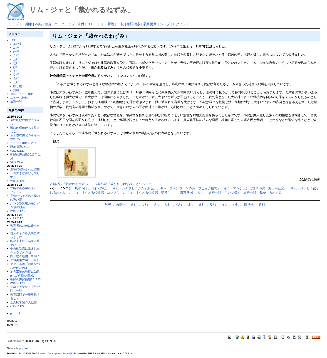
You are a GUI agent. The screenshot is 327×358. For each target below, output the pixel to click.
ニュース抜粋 (19, 97)
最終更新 (150, 24)
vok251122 (17, 306)
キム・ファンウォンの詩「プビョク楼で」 (190, 188)
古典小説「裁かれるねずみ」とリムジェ (122, 184)
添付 (80, 24)
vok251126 (17, 181)
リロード (94, 24)
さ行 (16, 55)
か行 (16, 51)
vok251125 (17, 211)
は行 (16, 67)
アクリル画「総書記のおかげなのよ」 (25, 265)
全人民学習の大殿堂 (23, 302)
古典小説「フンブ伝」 (224, 192)
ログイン (179, 24)
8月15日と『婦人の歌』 (92, 188)
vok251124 (17, 218)
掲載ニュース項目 (22, 94)
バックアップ (64, 24)
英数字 (17, 44)
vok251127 (17, 150)
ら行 (16, 78)
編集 (28, 24)
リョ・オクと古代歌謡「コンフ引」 (97, 192)
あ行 (16, 47)
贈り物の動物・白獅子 (25, 256)
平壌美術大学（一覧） (25, 260)
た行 (16, 59)
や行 (16, 74)
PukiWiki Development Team (55, 353)
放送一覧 (16, 101)
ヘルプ (165, 24)
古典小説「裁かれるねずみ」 (70, 184)
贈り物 (17, 86)
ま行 (16, 71)
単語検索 (133, 24)
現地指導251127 (21, 146)
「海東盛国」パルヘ (191, 192)
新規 (110, 24)
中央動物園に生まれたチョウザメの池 (25, 250)
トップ (13, 24)
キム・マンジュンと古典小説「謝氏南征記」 (255, 188)
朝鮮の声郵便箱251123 (25, 279)
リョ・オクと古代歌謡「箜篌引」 (150, 192)
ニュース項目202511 (24, 143)
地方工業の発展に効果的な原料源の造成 (25, 273)
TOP (13, 40)
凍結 (38, 24)
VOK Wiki (16, 162)
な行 (16, 63)
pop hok (15, 313)
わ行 (16, 82)
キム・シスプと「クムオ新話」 (134, 188)
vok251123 (17, 283)
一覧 (120, 24)
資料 (16, 90)
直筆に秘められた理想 (25, 169)
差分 (48, 24)
